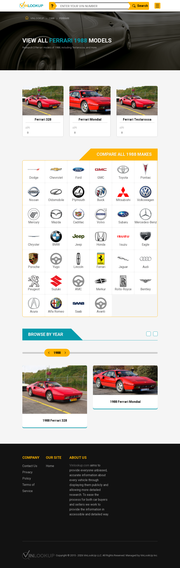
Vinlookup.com (31, 5)
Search (140, 6)
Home (50, 466)
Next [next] (155, 334)
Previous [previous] (148, 334)
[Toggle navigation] (157, 6)
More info (43, 111)
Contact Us (29, 466)
